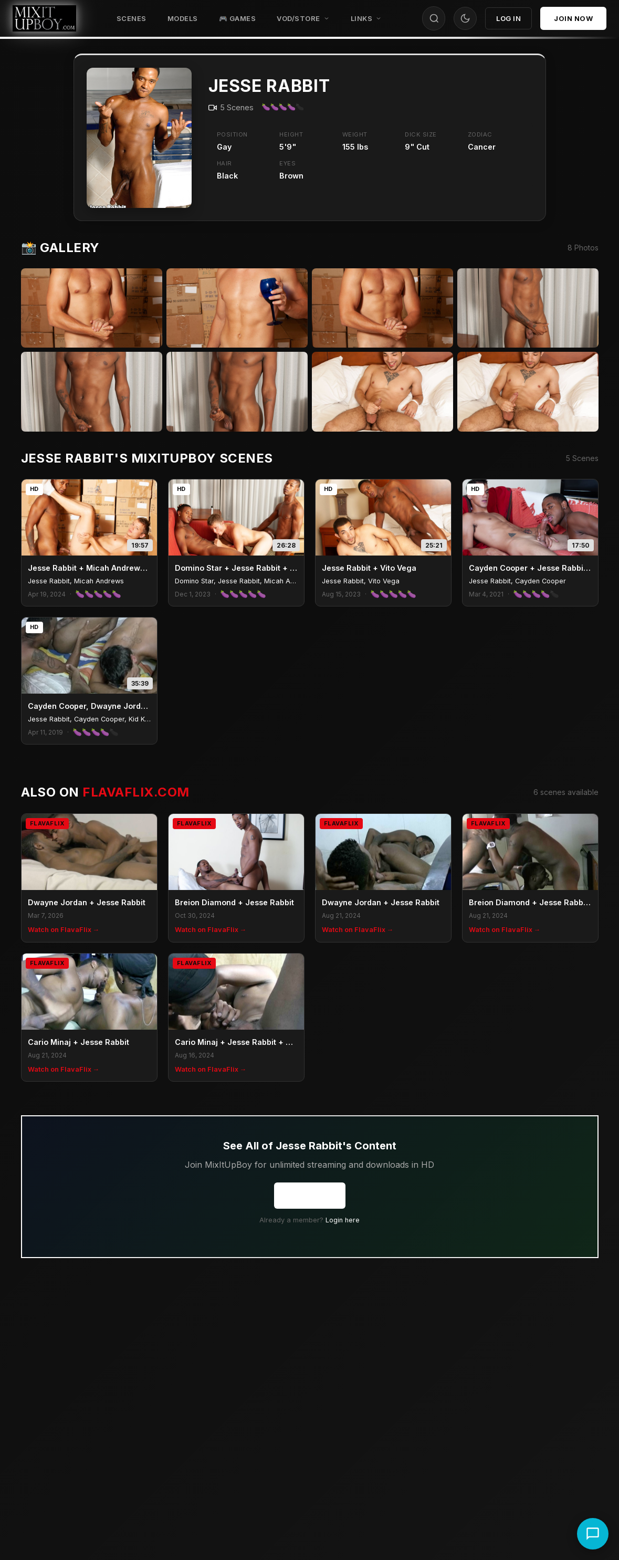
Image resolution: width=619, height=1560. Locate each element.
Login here (343, 1220)
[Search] (434, 18)
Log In (508, 18)
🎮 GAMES (237, 18)
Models (182, 18)
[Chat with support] (592, 1533)
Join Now (573, 18)
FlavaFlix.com (135, 792)
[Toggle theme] (465, 18)
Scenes (131, 18)
